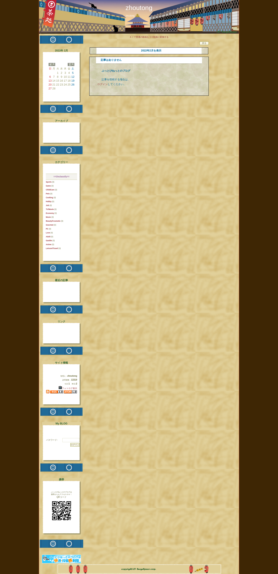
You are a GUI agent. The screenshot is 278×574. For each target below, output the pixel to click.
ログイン (102, 84)
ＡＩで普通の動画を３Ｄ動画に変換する (149, 37)
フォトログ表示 (68, 388)
